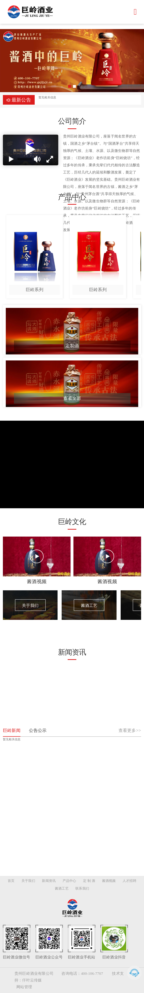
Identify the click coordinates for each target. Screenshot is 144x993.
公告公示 (37, 730)
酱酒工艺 (62, 888)
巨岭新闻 (11, 730)
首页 (11, 881)
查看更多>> (129, 730)
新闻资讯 (49, 881)
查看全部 (72, 398)
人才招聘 (129, 881)
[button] (69, 86)
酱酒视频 (109, 881)
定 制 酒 (89, 881)
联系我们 (82, 888)
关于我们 (28, 881)
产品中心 (69, 881)
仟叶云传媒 (32, 980)
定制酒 (72, 345)
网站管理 (24, 987)
